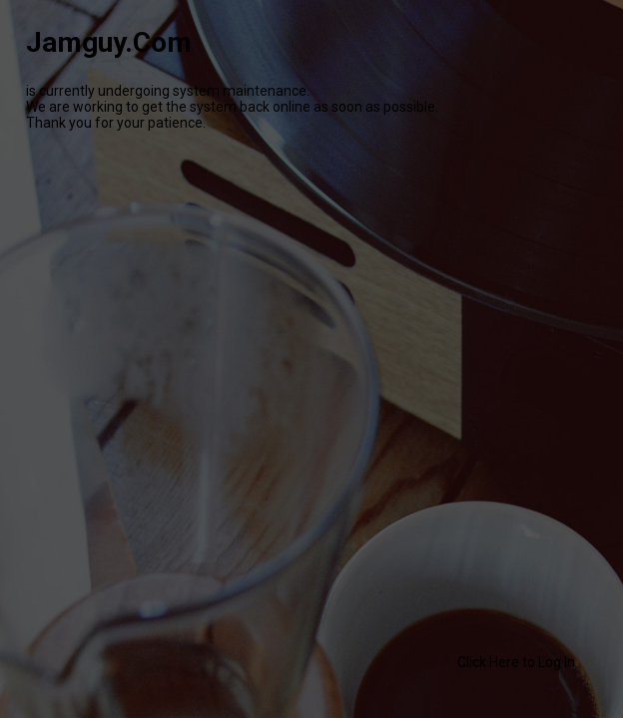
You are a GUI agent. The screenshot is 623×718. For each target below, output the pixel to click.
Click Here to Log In (516, 662)
